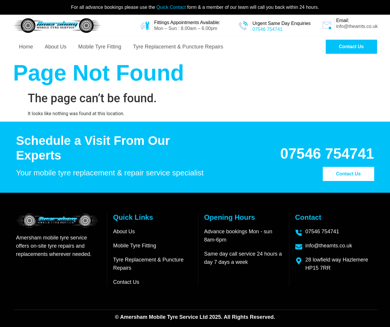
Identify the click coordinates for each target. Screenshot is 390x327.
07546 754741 (267, 29)
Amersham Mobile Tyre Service (159, 317)
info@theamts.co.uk (357, 26)
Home (26, 47)
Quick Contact (171, 7)
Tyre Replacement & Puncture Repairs (178, 47)
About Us (56, 47)
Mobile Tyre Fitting (99, 47)
